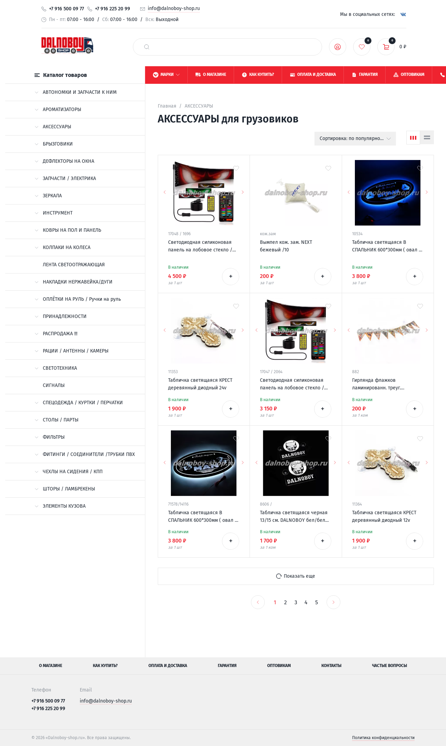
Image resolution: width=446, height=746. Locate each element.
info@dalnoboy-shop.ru (174, 8)
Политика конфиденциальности (383, 737)
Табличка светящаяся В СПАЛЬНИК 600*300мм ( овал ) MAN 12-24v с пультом (202, 517)
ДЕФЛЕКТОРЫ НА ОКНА (64, 161)
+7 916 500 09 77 (66, 9)
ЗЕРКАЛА (48, 196)
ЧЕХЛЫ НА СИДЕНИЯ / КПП (69, 472)
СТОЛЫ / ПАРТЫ (56, 420)
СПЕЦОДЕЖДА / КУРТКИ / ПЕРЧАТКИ (79, 403)
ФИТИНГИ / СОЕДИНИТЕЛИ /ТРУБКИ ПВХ (85, 454)
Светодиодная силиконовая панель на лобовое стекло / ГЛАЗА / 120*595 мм (200, 246)
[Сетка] (413, 138)
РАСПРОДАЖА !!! (56, 334)
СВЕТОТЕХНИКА (56, 368)
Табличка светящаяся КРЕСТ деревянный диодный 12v (384, 516)
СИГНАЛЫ (54, 385)
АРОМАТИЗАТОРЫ (58, 109)
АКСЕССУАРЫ (53, 127)
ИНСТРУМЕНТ (53, 213)
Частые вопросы (389, 665)
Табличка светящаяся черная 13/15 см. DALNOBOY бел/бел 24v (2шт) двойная (294, 517)
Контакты (331, 665)
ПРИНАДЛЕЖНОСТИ (61, 316)
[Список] (427, 137)
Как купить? (105, 665)
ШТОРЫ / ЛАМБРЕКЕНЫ (65, 489)
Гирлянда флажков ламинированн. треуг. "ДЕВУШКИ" (376, 384)
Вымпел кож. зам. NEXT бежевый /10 (286, 246)
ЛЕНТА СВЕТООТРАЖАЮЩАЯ (74, 265)
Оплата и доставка (167, 665)
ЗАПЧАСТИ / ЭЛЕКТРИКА (65, 178)
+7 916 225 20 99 (112, 9)
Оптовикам (279, 665)
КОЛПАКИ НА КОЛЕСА (62, 247)
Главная (167, 106)
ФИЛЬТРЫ (50, 437)
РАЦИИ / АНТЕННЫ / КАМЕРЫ (71, 351)
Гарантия (227, 665)
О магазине (50, 665)
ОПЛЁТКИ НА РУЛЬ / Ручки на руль (78, 299)
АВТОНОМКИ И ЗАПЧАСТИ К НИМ (76, 92)
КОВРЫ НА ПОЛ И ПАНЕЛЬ (68, 230)
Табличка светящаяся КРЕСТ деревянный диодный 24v (200, 384)
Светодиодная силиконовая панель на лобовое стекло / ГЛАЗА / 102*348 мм (292, 384)
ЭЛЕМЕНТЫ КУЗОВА (60, 506)
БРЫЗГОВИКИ (54, 144)
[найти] (147, 47)
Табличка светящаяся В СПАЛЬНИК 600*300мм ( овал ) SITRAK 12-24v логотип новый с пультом (386, 246)
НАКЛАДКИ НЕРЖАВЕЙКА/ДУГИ (74, 282)
